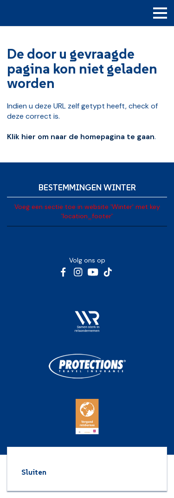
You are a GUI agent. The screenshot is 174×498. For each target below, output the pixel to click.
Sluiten (33, 472)
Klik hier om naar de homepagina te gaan (81, 136)
